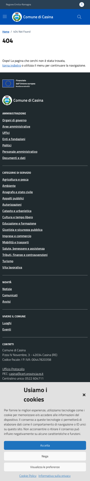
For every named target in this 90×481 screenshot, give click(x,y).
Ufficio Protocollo (13, 369)
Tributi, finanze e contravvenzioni (25, 254)
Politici (6, 145)
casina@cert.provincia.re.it (26, 373)
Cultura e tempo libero (17, 217)
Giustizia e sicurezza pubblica (22, 229)
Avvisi (6, 301)
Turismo (7, 261)
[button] (84, 394)
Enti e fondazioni (13, 139)
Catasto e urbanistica (16, 210)
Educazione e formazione (19, 223)
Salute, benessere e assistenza (23, 248)
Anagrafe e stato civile (17, 192)
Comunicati (10, 295)
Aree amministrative (16, 126)
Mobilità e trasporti (15, 242)
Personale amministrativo (19, 151)
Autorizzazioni (12, 204)
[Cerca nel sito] (79, 17)
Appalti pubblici (13, 198)
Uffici (6, 132)
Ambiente (9, 185)
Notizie (7, 289)
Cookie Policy (28, 475)
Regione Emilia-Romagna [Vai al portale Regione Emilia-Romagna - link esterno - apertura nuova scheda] (18, 4)
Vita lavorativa (12, 267)
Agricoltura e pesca (15, 179)
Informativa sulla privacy (54, 475)
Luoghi (6, 323)
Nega (45, 456)
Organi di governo (14, 120)
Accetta (45, 445)
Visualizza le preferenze (45, 467)
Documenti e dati (13, 157)
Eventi (6, 329)
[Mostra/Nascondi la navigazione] (4, 16)
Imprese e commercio (16, 236)
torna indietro (11, 65)
